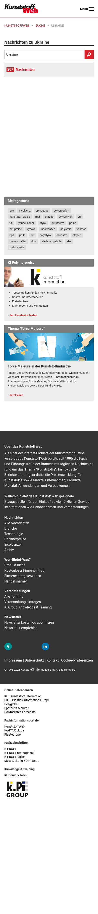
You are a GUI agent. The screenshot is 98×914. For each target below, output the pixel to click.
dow (34, 241)
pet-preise (16, 229)
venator (81, 229)
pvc (12, 210)
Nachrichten (25, 69)
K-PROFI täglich (15, 757)
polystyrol (45, 235)
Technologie (13, 534)
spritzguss (42, 210)
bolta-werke (17, 247)
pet (32, 235)
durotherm (57, 223)
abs (69, 241)
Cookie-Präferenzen (77, 660)
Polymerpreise (15, 539)
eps (12, 235)
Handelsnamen (15, 581)
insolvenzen (48, 229)
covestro (61, 235)
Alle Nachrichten (16, 523)
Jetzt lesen (16, 395)
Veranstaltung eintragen (22, 602)
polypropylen (61, 210)
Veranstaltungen (17, 591)
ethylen (76, 235)
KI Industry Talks (15, 775)
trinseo (49, 216)
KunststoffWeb (14, 726)
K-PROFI (10, 749)
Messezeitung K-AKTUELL (21, 761)
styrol (43, 223)
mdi (37, 216)
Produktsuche (14, 565)
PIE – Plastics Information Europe (27, 700)
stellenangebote (51, 241)
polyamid (65, 229)
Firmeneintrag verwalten (22, 576)
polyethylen (65, 216)
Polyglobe (11, 704)
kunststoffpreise (20, 216)
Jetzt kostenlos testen (23, 315)
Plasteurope (12, 734)
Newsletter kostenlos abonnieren (29, 622)
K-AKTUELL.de (14, 730)
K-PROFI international (19, 753)
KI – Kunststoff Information (23, 696)
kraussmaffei (18, 241)
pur (80, 216)
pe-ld (22, 235)
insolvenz (25, 210)
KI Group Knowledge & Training (28, 607)
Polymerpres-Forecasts (19, 712)
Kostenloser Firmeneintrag (24, 570)
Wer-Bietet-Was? (17, 560)
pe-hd (72, 223)
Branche (10, 528)
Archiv (9, 550)
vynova (31, 229)
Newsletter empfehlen (20, 628)
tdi (11, 223)
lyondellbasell (26, 223)
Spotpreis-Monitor (16, 708)
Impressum (13, 660)
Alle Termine (13, 596)
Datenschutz (34, 660)
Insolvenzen (13, 544)
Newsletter (12, 617)
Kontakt (53, 660)
